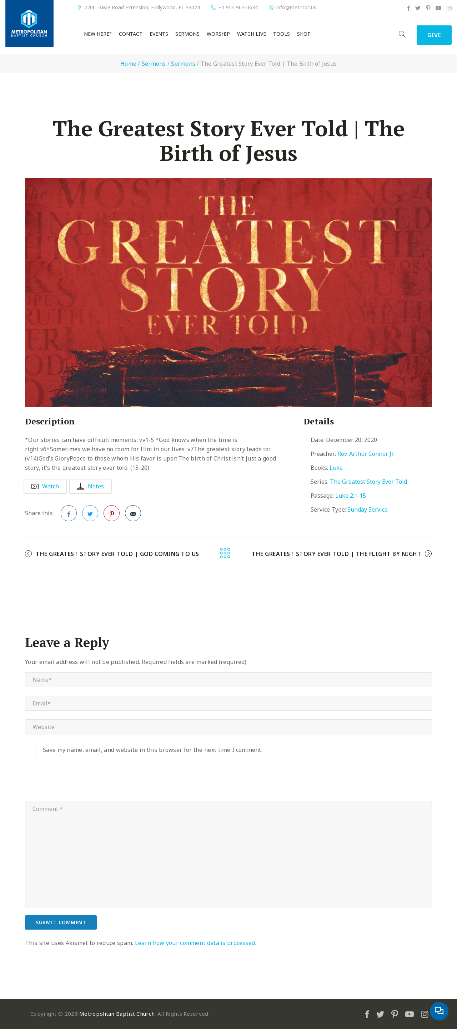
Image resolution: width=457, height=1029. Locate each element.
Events (159, 34)
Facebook (69, 515)
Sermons (187, 34)
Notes (90, 486)
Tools (281, 34)
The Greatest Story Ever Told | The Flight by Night (336, 554)
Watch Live (251, 34)
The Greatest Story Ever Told (368, 482)
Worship (218, 34)
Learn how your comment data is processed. (195, 943)
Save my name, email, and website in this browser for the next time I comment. (152, 750)
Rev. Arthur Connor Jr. (365, 454)
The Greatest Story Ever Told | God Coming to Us (117, 554)
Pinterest (112, 515)
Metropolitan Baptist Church (117, 1013)
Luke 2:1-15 (350, 495)
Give (434, 35)
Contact (130, 34)
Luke (336, 468)
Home (128, 64)
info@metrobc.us (296, 7)
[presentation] (79, 783)
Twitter (90, 515)
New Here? (98, 34)
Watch (45, 486)
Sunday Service (367, 509)
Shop (304, 34)
